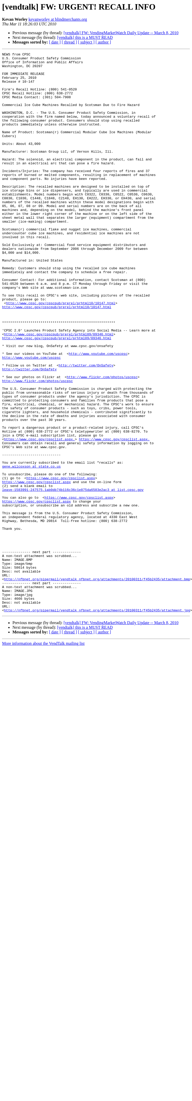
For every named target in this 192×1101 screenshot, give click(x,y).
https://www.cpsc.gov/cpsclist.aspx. (39, 516)
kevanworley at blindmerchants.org (58, 19)
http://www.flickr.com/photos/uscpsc (102, 442)
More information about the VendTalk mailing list (43, 755)
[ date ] (55, 42)
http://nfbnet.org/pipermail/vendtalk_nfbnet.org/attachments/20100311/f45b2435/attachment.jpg (97, 722)
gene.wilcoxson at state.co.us (31, 549)
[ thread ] (69, 42)
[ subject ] (86, 42)
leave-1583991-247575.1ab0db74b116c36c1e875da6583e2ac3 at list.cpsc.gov (73, 577)
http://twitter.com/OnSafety (86, 428)
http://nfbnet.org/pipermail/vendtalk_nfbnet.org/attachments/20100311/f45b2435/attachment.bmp (97, 684)
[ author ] (103, 42)
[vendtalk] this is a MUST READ (84, 37)
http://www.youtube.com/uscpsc (98, 414)
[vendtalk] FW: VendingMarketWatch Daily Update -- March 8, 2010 (120, 33)
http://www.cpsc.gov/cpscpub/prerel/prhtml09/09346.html (58, 391)
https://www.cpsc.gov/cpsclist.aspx (60, 563)
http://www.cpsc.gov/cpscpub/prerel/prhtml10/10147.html (60, 353)
